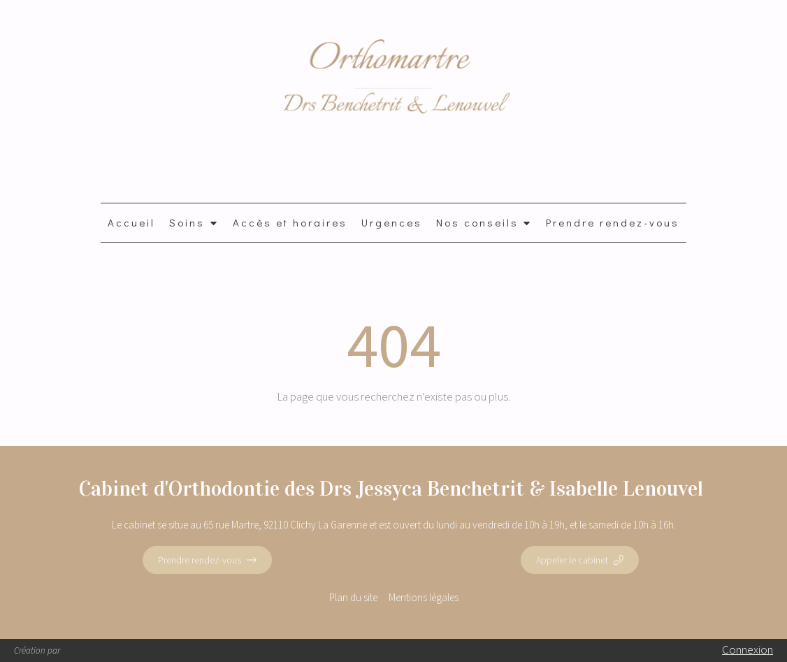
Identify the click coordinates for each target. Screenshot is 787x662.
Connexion (747, 649)
